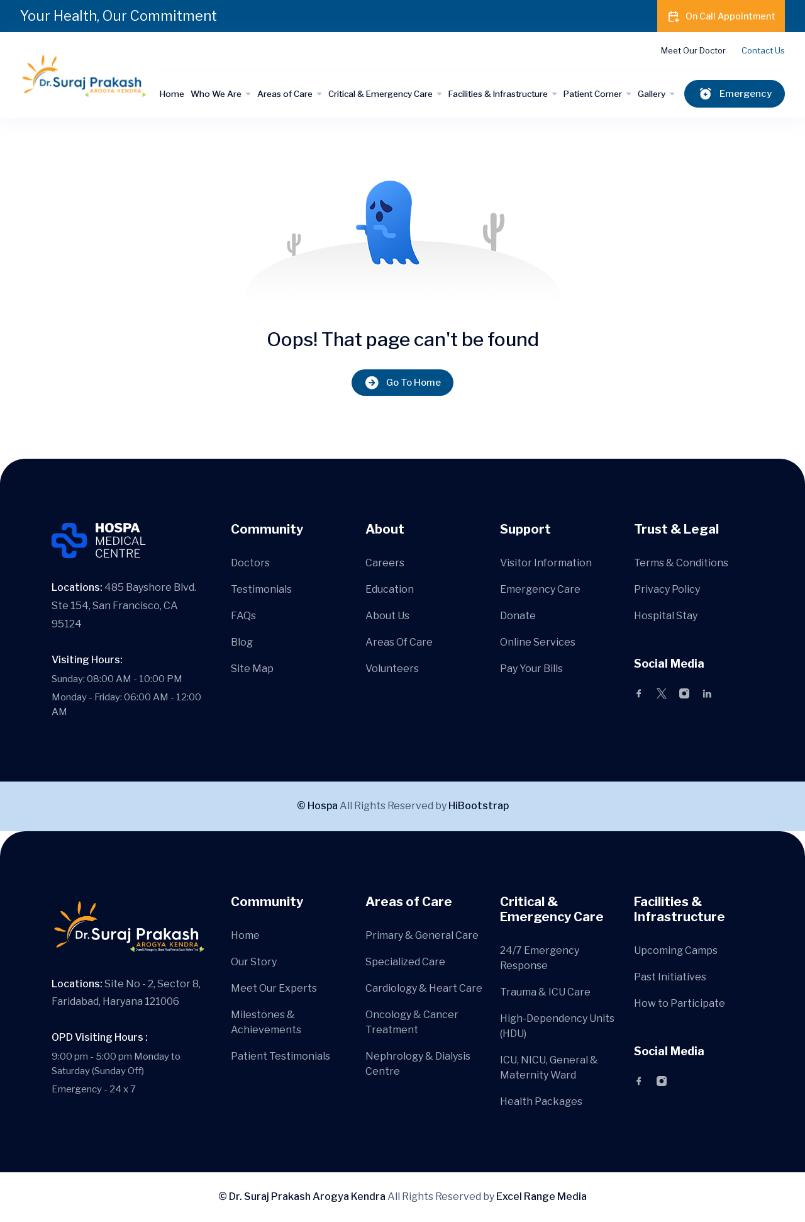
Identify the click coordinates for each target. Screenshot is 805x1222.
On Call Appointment (721, 16)
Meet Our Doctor (693, 50)
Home (172, 94)
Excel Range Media (541, 1196)
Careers (384, 563)
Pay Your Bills (531, 669)
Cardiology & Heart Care (423, 988)
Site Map (252, 669)
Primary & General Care (422, 935)
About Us (387, 616)
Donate (518, 616)
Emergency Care (540, 589)
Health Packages (541, 1101)
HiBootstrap (478, 806)
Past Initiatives (670, 977)
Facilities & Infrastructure (498, 94)
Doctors (250, 563)
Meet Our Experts (274, 988)
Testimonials (261, 589)
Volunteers (392, 669)
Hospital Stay (665, 616)
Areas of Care (285, 94)
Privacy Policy (667, 589)
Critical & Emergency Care (380, 94)
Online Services (537, 642)
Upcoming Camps (676, 950)
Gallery (651, 94)
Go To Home (402, 383)
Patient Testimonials (280, 1056)
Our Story (254, 962)
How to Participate (679, 1003)
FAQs (243, 616)
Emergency (734, 94)
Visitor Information (546, 563)
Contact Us (763, 50)
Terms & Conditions (681, 563)
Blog (242, 642)
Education (389, 589)
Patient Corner (593, 94)
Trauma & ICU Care (545, 992)
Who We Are (216, 94)
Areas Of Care (399, 642)
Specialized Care (405, 962)
